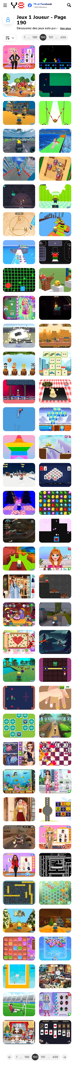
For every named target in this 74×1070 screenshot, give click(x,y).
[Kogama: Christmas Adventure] (55, 921)
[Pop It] (19, 447)
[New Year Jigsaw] (19, 1032)
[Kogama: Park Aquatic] (19, 670)
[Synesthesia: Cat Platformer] (19, 391)
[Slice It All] (55, 280)
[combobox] (10, 37)
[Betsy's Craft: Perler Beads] (19, 642)
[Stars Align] (55, 670)
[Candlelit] (55, 308)
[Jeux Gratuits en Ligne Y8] (17, 5)
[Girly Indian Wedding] (19, 809)
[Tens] (19, 948)
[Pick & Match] (19, 726)
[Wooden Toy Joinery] (19, 698)
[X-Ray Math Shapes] (55, 809)
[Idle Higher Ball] (55, 113)
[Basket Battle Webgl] (19, 976)
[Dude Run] (55, 726)
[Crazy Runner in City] (19, 169)
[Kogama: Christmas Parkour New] (19, 503)
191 (51, 37)
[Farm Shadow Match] (19, 85)
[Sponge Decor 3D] (55, 698)
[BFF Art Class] (19, 753)
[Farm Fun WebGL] (55, 169)
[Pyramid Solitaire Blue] (55, 475)
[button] (65, 28)
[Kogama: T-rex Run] (55, 196)
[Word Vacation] (19, 224)
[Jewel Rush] (55, 503)
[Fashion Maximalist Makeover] (55, 1004)
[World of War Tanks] (19, 336)
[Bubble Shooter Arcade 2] (55, 948)
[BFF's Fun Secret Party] (19, 308)
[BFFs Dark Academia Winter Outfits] (55, 837)
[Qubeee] (55, 586)
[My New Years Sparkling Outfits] (19, 57)
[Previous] (10, 1057)
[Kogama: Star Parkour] (55, 224)
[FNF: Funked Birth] (19, 614)
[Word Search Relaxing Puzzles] (19, 893)
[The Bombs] (55, 753)
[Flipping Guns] (19, 419)
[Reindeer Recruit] (19, 475)
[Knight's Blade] (55, 865)
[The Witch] (55, 642)
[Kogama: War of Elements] (55, 614)
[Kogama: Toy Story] (19, 113)
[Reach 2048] (55, 893)
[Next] (64, 1057)
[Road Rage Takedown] (19, 837)
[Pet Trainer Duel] (19, 252)
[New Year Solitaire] (55, 1032)
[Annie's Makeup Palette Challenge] (55, 559)
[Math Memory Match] (55, 364)
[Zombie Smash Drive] (19, 531)
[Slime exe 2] (55, 85)
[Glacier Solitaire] (55, 419)
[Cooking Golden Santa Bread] (55, 391)
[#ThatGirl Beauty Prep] (55, 781)
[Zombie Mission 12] (55, 336)
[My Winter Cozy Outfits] (19, 865)
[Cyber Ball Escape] (19, 280)
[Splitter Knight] (19, 196)
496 (63, 37)
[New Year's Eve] (55, 976)
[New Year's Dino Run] (55, 57)
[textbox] (10, 37)
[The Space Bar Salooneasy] (55, 252)
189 (34, 37)
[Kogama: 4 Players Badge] (19, 559)
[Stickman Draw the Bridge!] (55, 447)
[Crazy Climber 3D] (55, 141)
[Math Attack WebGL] (55, 531)
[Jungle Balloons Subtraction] (19, 364)
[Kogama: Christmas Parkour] (19, 921)
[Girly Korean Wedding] (19, 586)
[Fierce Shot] (19, 1004)
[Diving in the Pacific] (19, 781)
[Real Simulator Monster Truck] (19, 141)
